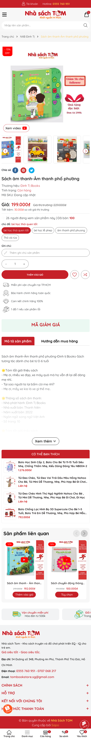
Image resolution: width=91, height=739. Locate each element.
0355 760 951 (26, 671)
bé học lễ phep (43, 230)
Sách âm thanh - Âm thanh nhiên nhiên (24, 583)
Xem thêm (45, 441)
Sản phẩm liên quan (27, 533)
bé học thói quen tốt (16, 230)
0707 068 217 (47, 671)
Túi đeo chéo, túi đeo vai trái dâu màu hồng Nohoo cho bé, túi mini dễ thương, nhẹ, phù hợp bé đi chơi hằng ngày (52, 481)
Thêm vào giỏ (35, 274)
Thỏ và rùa (10, 237)
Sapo (55, 725)
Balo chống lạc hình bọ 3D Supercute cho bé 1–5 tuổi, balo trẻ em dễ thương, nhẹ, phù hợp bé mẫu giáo (51, 513)
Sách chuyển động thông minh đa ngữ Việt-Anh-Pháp (67, 583)
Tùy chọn (67, 594)
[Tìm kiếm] (85, 25)
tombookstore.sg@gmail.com (32, 677)
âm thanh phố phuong (71, 230)
